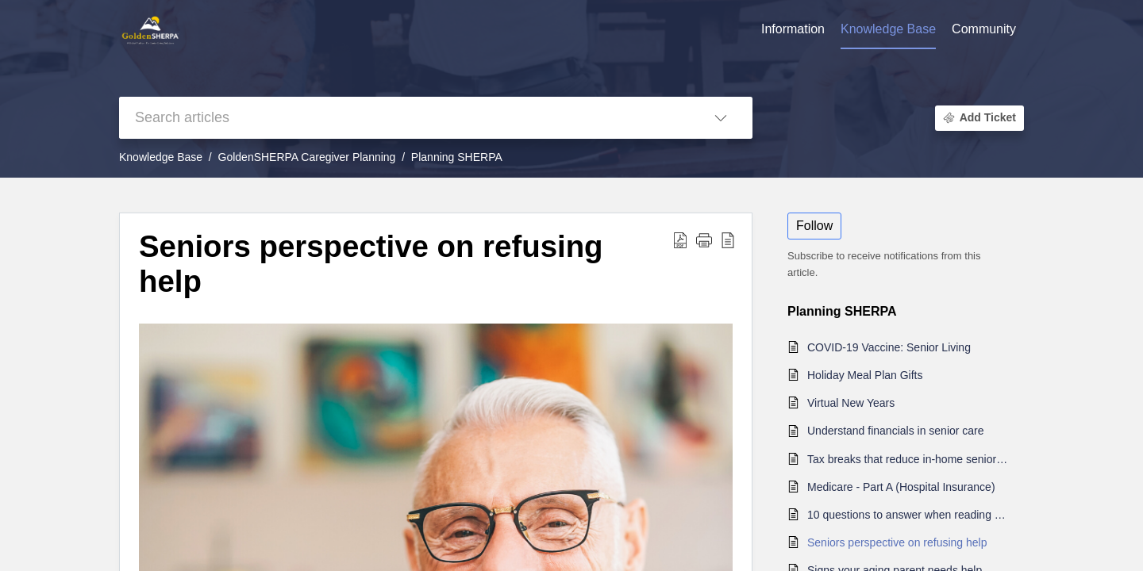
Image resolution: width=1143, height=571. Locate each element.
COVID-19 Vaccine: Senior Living (889, 347)
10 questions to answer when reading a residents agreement (907, 514)
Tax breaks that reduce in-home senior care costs (907, 459)
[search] (404, 118)
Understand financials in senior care (895, 430)
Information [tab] (793, 29)
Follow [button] (814, 225)
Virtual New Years (851, 403)
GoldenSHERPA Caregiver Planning (307, 157)
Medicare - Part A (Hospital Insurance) (901, 487)
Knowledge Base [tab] (888, 29)
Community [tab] (984, 29)
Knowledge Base (160, 157)
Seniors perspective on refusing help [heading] (371, 263)
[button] (720, 118)
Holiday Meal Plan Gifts (865, 375)
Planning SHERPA (456, 157)
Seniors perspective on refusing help (897, 542)
